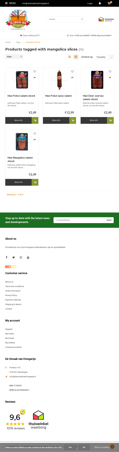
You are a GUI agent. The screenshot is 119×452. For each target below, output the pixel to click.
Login (89, 3)
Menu (10, 3)
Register (9, 329)
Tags (18, 42)
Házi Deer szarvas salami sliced (93, 98)
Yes (70, 447)
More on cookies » (103, 447)
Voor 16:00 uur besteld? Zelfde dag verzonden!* (89, 35)
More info (18, 120)
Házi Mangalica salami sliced (20, 159)
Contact (8, 309)
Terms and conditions (14, 286)
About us (9, 282)
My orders (9, 334)
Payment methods (13, 300)
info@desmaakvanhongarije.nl (35, 3)
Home (8, 42)
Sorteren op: (87, 57)
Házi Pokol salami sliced (21, 96)
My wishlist (10, 343)
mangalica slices (33, 42)
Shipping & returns (13, 304)
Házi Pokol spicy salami (58, 96)
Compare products (13, 347)
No (84, 447)
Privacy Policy (11, 295)
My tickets (9, 338)
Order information (13, 291)
